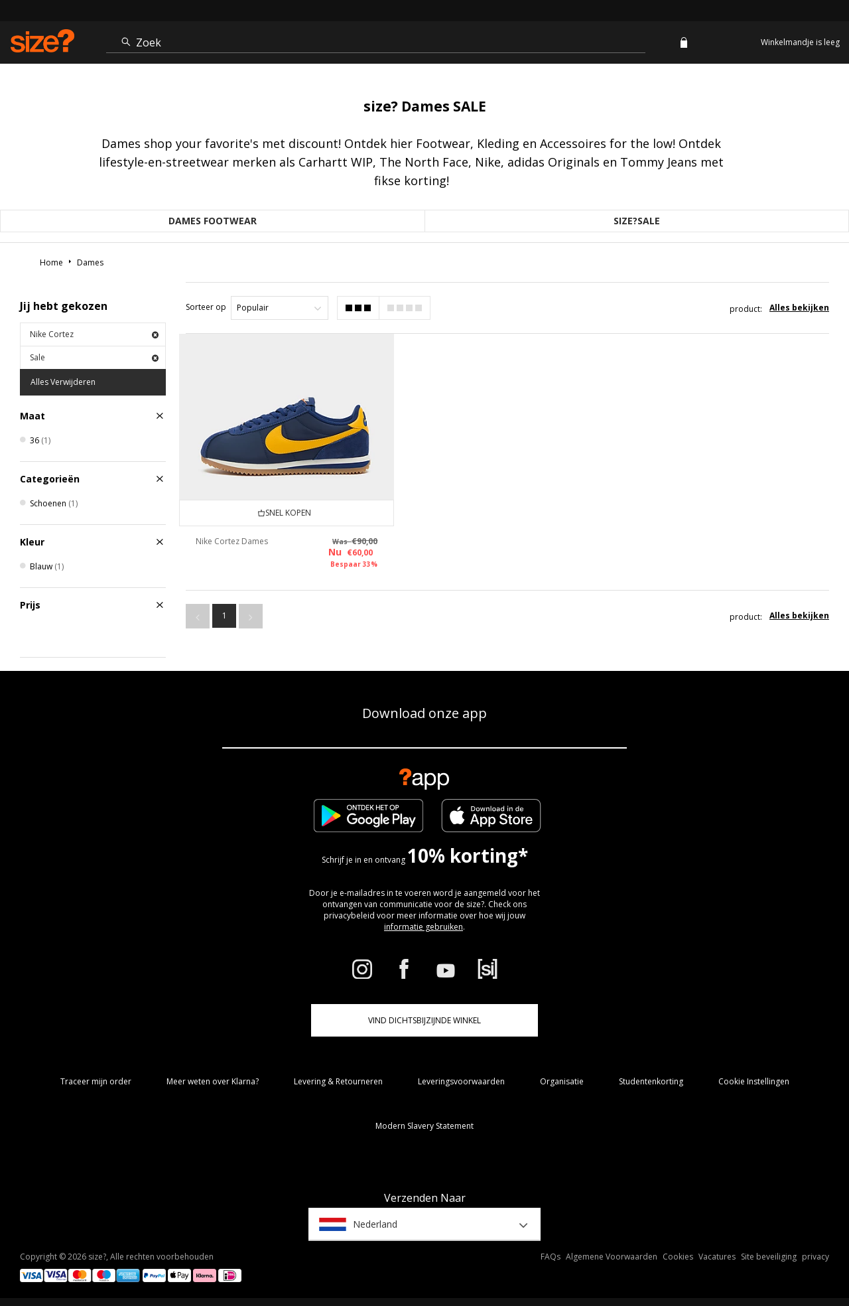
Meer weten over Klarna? (212, 1081)
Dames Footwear (212, 220)
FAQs (550, 1256)
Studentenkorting (651, 1081)
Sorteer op (206, 307)
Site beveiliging (769, 1256)
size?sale (637, 220)
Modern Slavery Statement (424, 1125)
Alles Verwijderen (63, 382)
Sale (94, 357)
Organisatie (562, 1081)
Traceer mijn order (95, 1081)
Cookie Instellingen (753, 1081)
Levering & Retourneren (338, 1081)
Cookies (678, 1256)
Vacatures (717, 1256)
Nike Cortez (94, 334)
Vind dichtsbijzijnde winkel (424, 1020)
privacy (815, 1256)
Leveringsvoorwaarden (461, 1081)
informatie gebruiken (423, 926)
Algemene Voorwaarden (611, 1256)
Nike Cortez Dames (232, 540)
